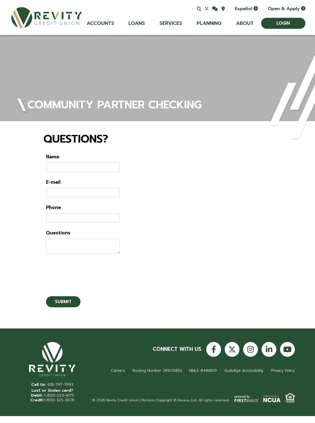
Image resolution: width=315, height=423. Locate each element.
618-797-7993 (60, 385)
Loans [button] (136, 23)
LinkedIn (269, 349)
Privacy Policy (283, 370)
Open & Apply (284, 8)
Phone (53, 207)
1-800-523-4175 (59, 395)
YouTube (287, 349)
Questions (58, 232)
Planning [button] (209, 23)
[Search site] (199, 9)
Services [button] (170, 23)
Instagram (250, 349)
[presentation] (83, 272)
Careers (117, 370)
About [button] (245, 23)
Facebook (213, 349)
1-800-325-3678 (59, 400)
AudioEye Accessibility (244, 370)
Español (243, 8)
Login (283, 23)
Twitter (232, 349)
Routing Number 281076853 (156, 370)
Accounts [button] (100, 23)
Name (52, 156)
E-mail (53, 182)
